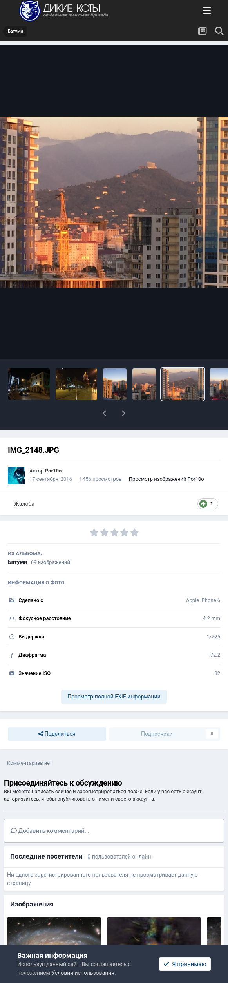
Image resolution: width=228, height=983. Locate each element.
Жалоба (24, 504)
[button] (104, 413)
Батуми (17, 562)
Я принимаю (184, 964)
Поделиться (56, 734)
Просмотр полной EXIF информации (113, 696)
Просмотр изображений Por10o (166, 479)
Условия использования (82, 973)
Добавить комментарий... (50, 830)
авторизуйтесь (21, 799)
